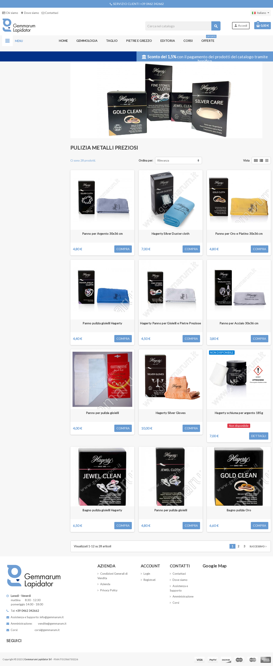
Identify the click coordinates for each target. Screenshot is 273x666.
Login (147, 573)
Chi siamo (10, 13)
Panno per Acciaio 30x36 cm (238, 323)
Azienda (105, 584)
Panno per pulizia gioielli (102, 413)
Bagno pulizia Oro (239, 510)
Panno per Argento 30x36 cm (102, 233)
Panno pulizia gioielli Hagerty (102, 323)
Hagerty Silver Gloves (171, 413)
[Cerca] (183, 26)
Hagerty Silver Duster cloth (171, 233)
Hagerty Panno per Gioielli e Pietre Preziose (170, 323)
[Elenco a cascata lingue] (260, 13)
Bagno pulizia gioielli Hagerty (102, 510)
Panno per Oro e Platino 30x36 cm (239, 233)
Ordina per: (146, 160)
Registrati (149, 579)
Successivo (258, 546)
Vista (246, 160)
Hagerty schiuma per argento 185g (239, 413)
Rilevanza (163, 160)
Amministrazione (183, 596)
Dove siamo (30, 13)
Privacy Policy (109, 590)
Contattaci (50, 13)
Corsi (176, 602)
